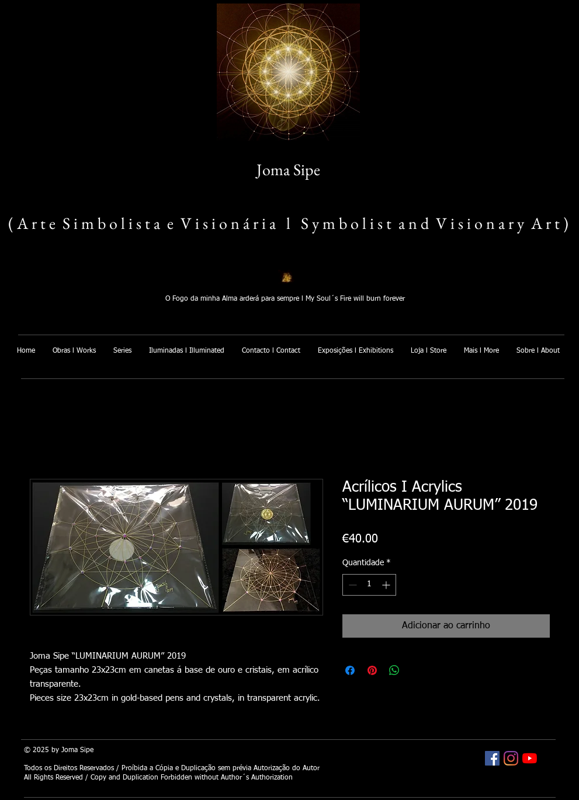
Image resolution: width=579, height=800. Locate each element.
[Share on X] (417, 670)
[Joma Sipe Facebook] (492, 758)
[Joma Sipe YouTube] (529, 758)
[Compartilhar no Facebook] (350, 670)
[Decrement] (351, 585)
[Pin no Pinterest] (372, 670)
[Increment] (387, 585)
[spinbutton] (369, 585)
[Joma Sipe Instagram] (511, 758)
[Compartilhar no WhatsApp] (394, 670)
